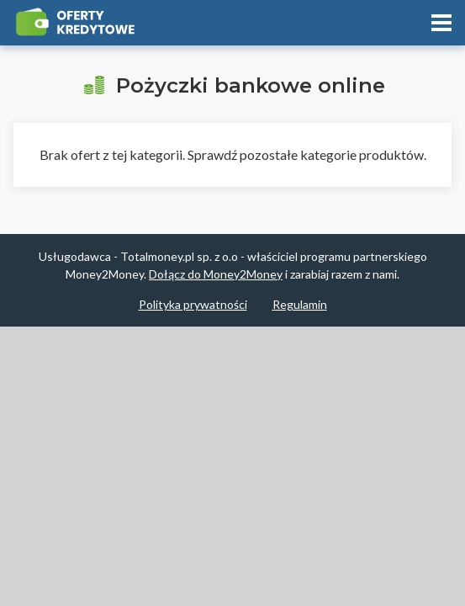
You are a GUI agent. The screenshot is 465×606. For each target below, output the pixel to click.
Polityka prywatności (193, 304)
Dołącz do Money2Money (216, 274)
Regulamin (299, 304)
